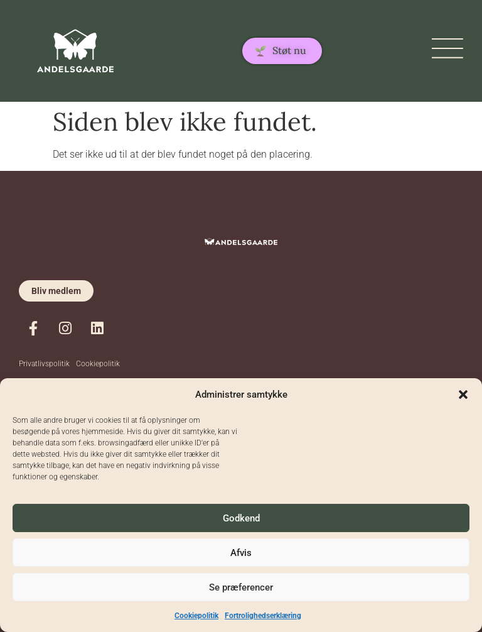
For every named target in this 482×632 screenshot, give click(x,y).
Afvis (241, 552)
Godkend (241, 518)
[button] (463, 394)
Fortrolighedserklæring (263, 615)
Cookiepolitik (196, 615)
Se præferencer (241, 587)
